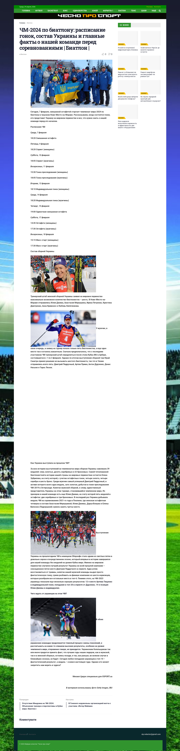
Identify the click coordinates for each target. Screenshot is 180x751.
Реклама (150, 7)
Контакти (157, 7)
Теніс (133, 11)
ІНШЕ (154, 11)
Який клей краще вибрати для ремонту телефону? (128, 98)
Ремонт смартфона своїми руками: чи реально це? (147, 74)
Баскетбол (53, 11)
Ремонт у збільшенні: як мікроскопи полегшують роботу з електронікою (127, 74)
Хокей (95, 11)
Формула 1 (108, 11)
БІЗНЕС (121, 44)
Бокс (65, 11)
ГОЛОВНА (26, 11)
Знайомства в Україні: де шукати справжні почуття (149, 50)
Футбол (38, 11)
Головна (22, 23)
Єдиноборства (80, 11)
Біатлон (122, 11)
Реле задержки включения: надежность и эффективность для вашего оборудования (127, 124)
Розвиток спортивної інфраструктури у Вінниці (128, 49)
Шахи (144, 11)
